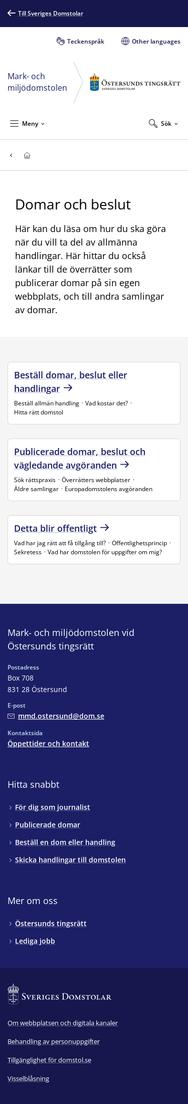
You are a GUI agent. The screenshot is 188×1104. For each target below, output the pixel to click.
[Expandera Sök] (163, 123)
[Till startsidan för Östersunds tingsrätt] (27, 155)
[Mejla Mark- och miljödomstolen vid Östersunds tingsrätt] (56, 716)
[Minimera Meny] (27, 123)
